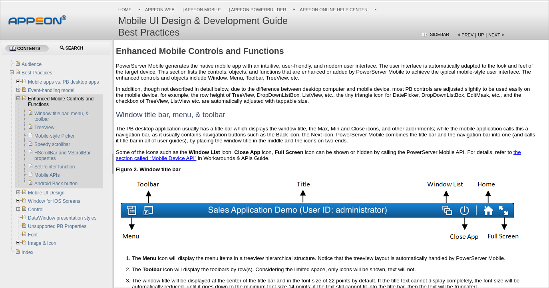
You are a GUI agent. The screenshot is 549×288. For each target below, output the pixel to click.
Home (124, 9)
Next (494, 34)
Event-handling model (51, 90)
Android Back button (56, 183)
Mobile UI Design (46, 193)
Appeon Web (160, 9)
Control (36, 209)
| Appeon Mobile (201, 9)
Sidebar (439, 34)
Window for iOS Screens (54, 201)
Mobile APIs (47, 175)
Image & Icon (42, 243)
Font (33, 235)
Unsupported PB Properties (57, 226)
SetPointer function (54, 167)
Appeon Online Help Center (334, 9)
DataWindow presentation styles (62, 218)
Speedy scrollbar (52, 144)
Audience (32, 64)
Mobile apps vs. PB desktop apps (63, 82)
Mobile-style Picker (54, 136)
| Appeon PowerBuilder (257, 9)
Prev (467, 34)
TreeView (44, 127)
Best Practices (37, 73)
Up (481, 34)
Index (27, 252)
